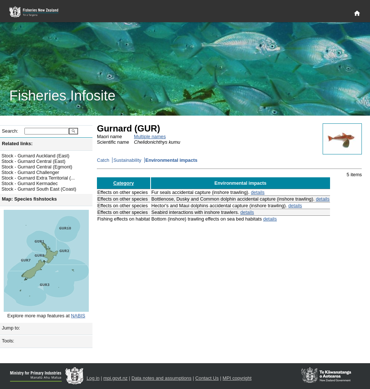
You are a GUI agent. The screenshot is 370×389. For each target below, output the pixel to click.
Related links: (17, 143)
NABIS (78, 315)
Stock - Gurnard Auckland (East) (35, 155)
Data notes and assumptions (161, 378)
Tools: (8, 341)
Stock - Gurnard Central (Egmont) (36, 167)
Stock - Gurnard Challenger (30, 172)
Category (123, 183)
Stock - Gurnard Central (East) (33, 161)
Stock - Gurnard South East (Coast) (38, 189)
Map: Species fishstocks (29, 199)
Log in (93, 378)
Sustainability (127, 160)
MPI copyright (237, 378)
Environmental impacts (171, 160)
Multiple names (150, 136)
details (258, 192)
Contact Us (207, 378)
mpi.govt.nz (115, 378)
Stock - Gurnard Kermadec (29, 183)
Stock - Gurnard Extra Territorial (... (38, 178)
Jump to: (11, 328)
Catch (103, 160)
